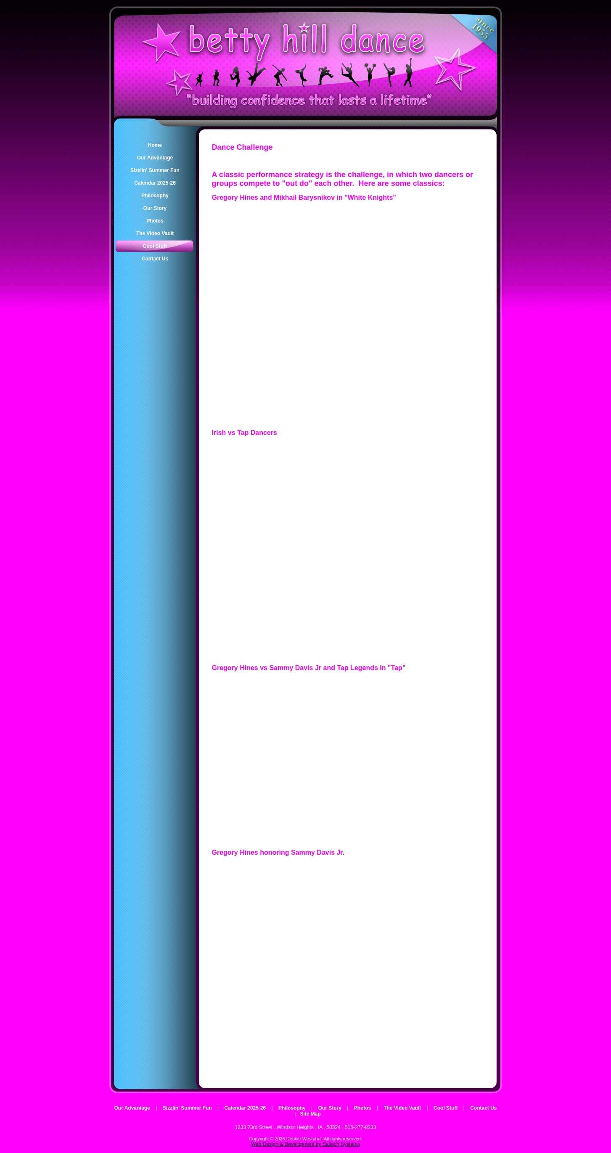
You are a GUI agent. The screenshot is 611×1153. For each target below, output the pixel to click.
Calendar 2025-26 (245, 1108)
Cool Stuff (446, 1108)
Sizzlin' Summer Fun (187, 1108)
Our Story (329, 1108)
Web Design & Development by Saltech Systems (305, 1144)
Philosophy (292, 1108)
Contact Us (483, 1108)
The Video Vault (402, 1108)
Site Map (310, 1114)
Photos (362, 1108)
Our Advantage (132, 1108)
